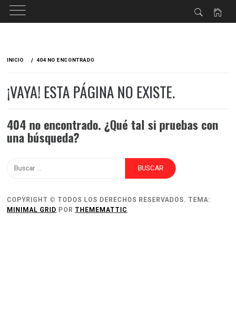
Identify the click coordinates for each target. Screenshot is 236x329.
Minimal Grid (32, 209)
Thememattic (101, 209)
